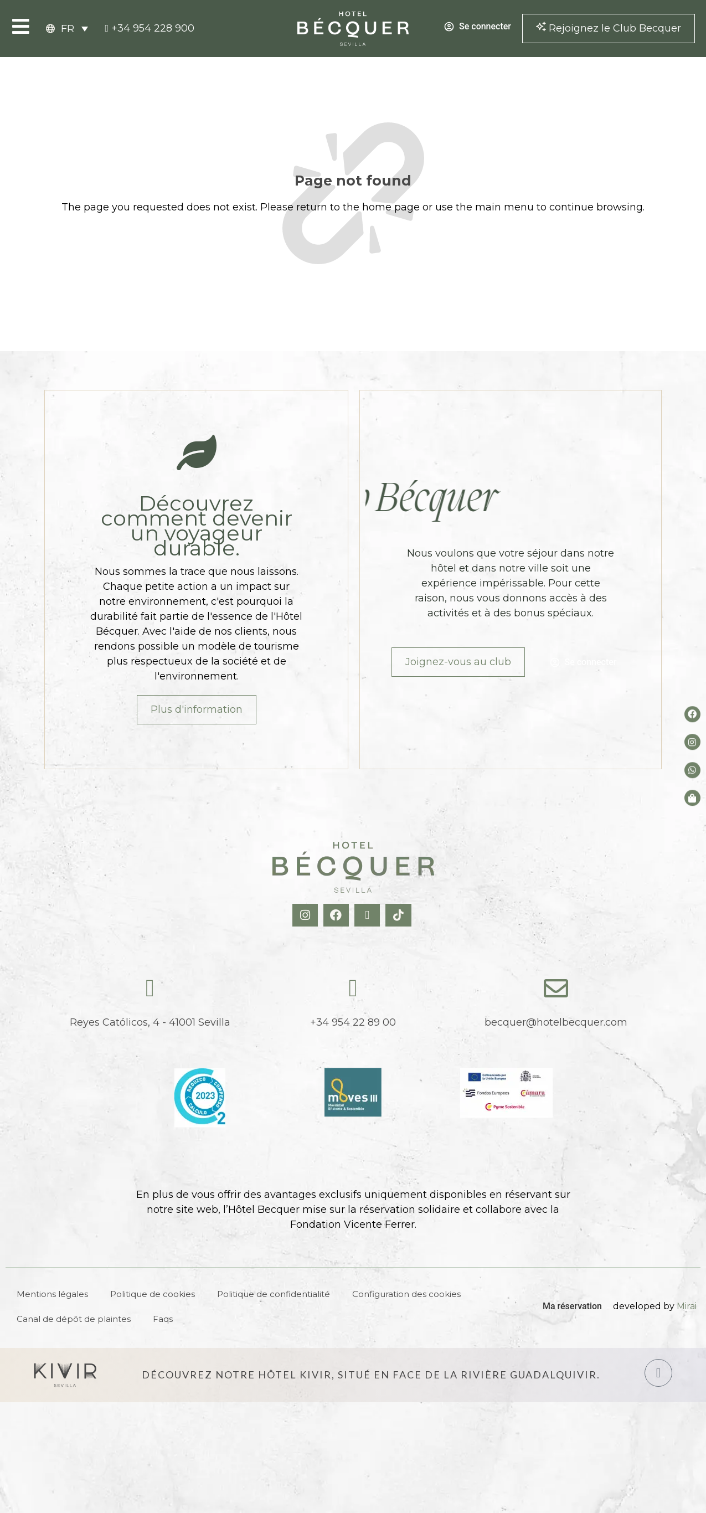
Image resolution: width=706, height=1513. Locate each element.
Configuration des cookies (406, 1294)
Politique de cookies (152, 1294)
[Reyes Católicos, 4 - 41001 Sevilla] (150, 988)
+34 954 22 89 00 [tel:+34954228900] (353, 1022)
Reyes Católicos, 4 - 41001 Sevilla (150, 1022)
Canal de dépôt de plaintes (74, 1319)
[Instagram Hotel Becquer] (306, 915)
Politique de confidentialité (273, 1294)
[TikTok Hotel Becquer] (399, 915)
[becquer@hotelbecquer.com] (556, 988)
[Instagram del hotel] (692, 742)
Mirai (687, 1306)
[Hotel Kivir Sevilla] (65, 1375)
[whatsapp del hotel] (692, 770)
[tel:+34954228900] (149, 28)
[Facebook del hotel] (692, 714)
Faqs (163, 1319)
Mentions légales (52, 1294)
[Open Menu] (20, 26)
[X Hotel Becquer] (368, 915)
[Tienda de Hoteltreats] (692, 798)
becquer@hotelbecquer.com (556, 1022)
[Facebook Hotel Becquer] (337, 915)
